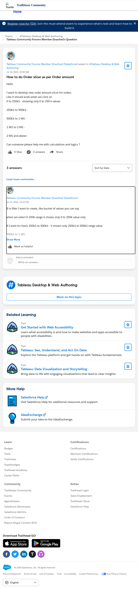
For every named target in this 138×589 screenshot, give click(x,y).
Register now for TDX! (22, 24)
